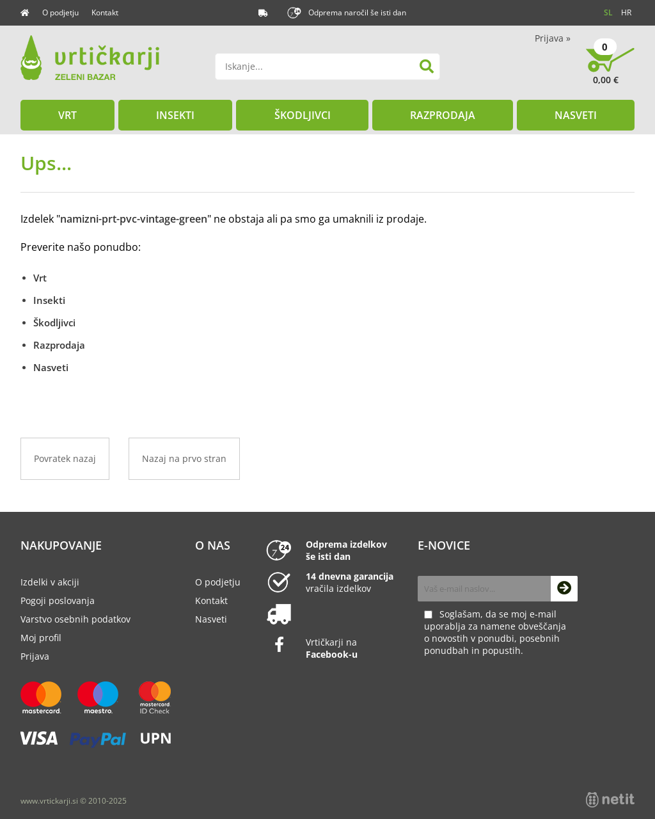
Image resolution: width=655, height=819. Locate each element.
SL (608, 12)
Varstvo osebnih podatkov (75, 619)
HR (626, 12)
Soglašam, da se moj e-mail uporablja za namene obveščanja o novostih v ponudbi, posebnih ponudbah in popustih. (495, 632)
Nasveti (576, 115)
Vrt (67, 115)
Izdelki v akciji (49, 582)
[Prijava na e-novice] (564, 588)
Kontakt (104, 12)
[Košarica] (610, 70)
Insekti (175, 115)
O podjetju (60, 12)
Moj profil (40, 638)
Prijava (553, 38)
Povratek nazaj (65, 458)
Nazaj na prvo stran (184, 458)
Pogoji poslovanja (57, 600)
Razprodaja (442, 115)
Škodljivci (302, 115)
